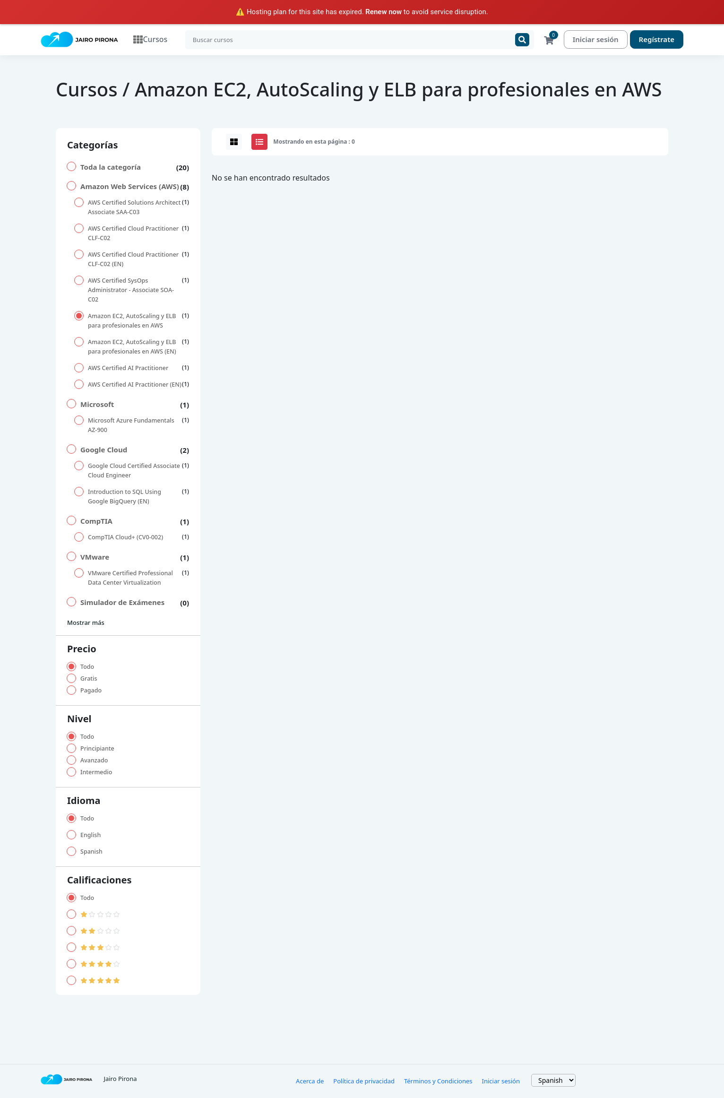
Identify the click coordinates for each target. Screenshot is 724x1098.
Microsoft (97, 404)
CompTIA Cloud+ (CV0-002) (125, 538)
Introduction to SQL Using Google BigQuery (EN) (124, 497)
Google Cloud (103, 450)
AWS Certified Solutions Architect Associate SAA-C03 (134, 207)
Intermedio (96, 773)
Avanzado (94, 761)
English (90, 835)
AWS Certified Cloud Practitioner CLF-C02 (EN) (133, 259)
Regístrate (656, 39)
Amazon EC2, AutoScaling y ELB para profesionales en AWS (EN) (132, 347)
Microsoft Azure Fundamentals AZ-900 (131, 425)
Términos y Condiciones (438, 1081)
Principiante (97, 749)
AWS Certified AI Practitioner (128, 368)
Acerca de (310, 1081)
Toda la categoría (110, 167)
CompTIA (96, 521)
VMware (94, 557)
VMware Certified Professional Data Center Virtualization (130, 578)
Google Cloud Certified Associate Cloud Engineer (134, 471)
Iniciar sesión (596, 39)
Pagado (91, 691)
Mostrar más (85, 623)
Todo (87, 667)
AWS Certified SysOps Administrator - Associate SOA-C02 (131, 290)
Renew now (383, 12)
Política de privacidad (364, 1081)
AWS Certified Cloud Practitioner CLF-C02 (133, 233)
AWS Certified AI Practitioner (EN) (134, 385)
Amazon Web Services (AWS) (129, 186)
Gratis (88, 679)
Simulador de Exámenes (122, 602)
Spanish (91, 852)
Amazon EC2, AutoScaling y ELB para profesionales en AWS (132, 321)
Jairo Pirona (120, 1079)
